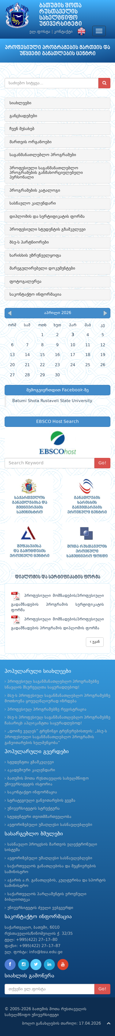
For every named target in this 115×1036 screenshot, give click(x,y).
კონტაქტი (63, 32)
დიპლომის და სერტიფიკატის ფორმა (47, 216)
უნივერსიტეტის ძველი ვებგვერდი (40, 908)
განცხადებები (23, 116)
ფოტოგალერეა (25, 281)
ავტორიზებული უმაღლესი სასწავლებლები (49, 825)
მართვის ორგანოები (31, 142)
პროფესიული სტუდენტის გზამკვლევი (48, 229)
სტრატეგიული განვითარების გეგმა (41, 801)
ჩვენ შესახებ (22, 129)
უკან (95, 642)
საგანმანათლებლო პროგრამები (43, 155)
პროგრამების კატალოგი (35, 190)
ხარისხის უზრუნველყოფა (35, 255)
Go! (102, 463)
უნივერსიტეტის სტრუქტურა (33, 809)
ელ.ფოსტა (39, 32)
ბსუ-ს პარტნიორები (29, 242)
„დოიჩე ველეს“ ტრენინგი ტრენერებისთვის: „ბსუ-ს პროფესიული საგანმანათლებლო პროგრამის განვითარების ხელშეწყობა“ (56, 737)
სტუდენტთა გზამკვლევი (30, 762)
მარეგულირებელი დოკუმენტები (42, 268)
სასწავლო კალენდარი (33, 203)
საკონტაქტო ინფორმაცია (35, 294)
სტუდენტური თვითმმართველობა (39, 817)
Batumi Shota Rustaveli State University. (52, 401)
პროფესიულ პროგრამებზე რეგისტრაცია (46, 710)
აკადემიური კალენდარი (31, 770)
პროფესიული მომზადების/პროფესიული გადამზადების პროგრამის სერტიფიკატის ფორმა (57, 603)
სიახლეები (20, 103)
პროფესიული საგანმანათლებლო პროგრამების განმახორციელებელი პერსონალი (46, 173)
